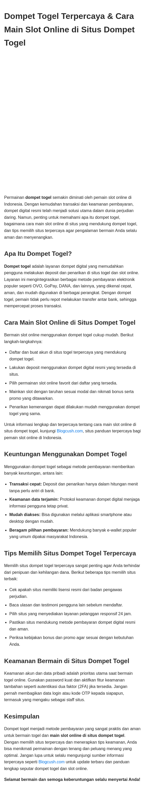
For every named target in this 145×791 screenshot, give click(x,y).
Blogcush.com (70, 431)
